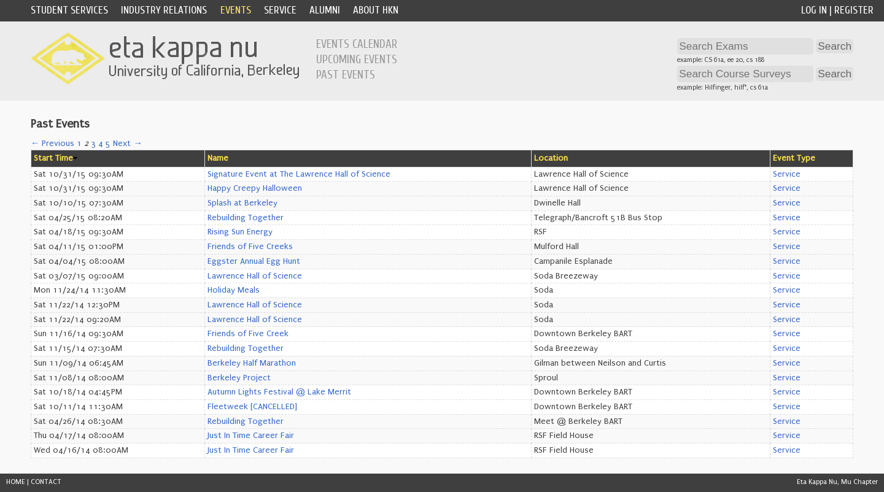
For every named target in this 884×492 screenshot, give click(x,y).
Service (280, 10)
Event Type (794, 158)
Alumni (324, 10)
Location (551, 158)
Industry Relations (164, 10)
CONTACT (46, 482)
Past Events (345, 75)
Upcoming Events (356, 59)
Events (235, 10)
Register (854, 10)
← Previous (52, 143)
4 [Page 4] (100, 143)
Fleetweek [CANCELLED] (252, 407)
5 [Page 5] (108, 143)
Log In (814, 10)
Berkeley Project (239, 378)
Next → (127, 143)
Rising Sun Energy (240, 232)
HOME (15, 482)
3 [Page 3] (93, 143)
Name (217, 158)
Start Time (53, 158)
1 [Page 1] (79, 143)
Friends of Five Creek (248, 334)
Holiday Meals (233, 290)
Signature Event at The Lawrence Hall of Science (298, 174)
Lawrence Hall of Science (254, 276)
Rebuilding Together (245, 218)
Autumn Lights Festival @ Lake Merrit (279, 392)
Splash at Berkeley (242, 203)
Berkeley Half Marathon (251, 363)
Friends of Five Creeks (250, 247)
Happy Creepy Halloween (254, 188)
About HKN (375, 10)
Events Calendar (356, 44)
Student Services (69, 10)
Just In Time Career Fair (250, 435)
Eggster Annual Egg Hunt (253, 261)
